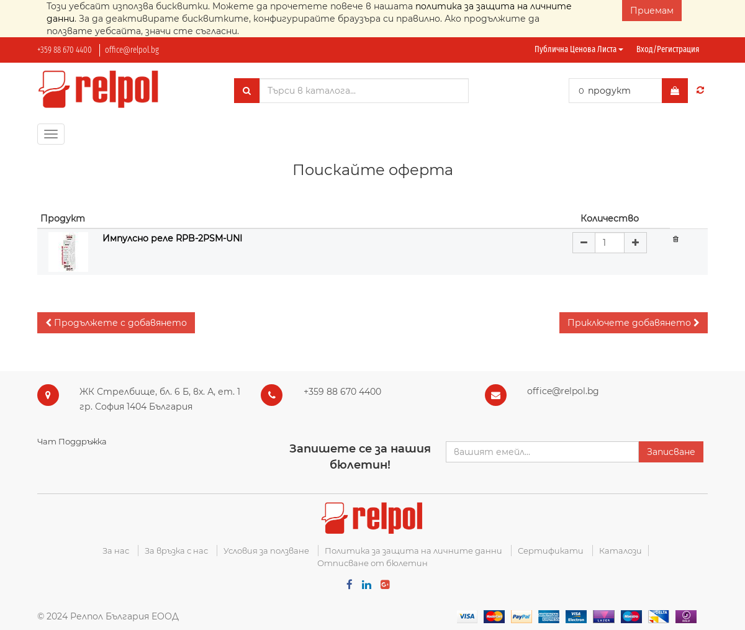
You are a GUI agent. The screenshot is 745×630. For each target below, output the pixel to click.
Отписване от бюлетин (372, 563)
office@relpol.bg (132, 50)
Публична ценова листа (579, 49)
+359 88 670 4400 (64, 50)
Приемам (652, 10)
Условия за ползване (266, 551)
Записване (671, 451)
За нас (115, 551)
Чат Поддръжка (72, 441)
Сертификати (551, 551)
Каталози (620, 551)
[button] (116, 322)
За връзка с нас (176, 551)
